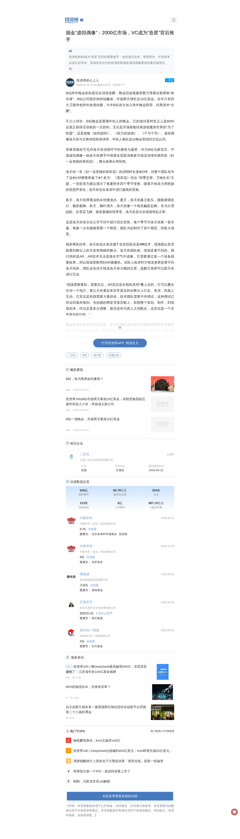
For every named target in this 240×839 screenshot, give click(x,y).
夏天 (123, 200)
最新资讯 (77, 657)
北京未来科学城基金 (104, 534)
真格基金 (97, 590)
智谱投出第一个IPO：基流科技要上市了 (101, 771)
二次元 (72, 355)
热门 (69, 667)
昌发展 (123, 534)
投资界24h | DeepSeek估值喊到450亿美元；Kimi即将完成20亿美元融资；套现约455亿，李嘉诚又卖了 (122, 751)
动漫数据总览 (79, 481)
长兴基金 (97, 646)
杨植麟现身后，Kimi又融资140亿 (96, 740)
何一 (72, 290)
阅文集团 (97, 618)
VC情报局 (168, 731)
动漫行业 (114, 355)
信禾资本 (97, 562)
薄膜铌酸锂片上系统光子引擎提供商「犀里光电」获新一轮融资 (118, 761)
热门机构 (156, 731)
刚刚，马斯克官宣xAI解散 (91, 781)
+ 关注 (169, 80)
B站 (84, 355)
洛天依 (97, 355)
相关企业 (76, 443)
